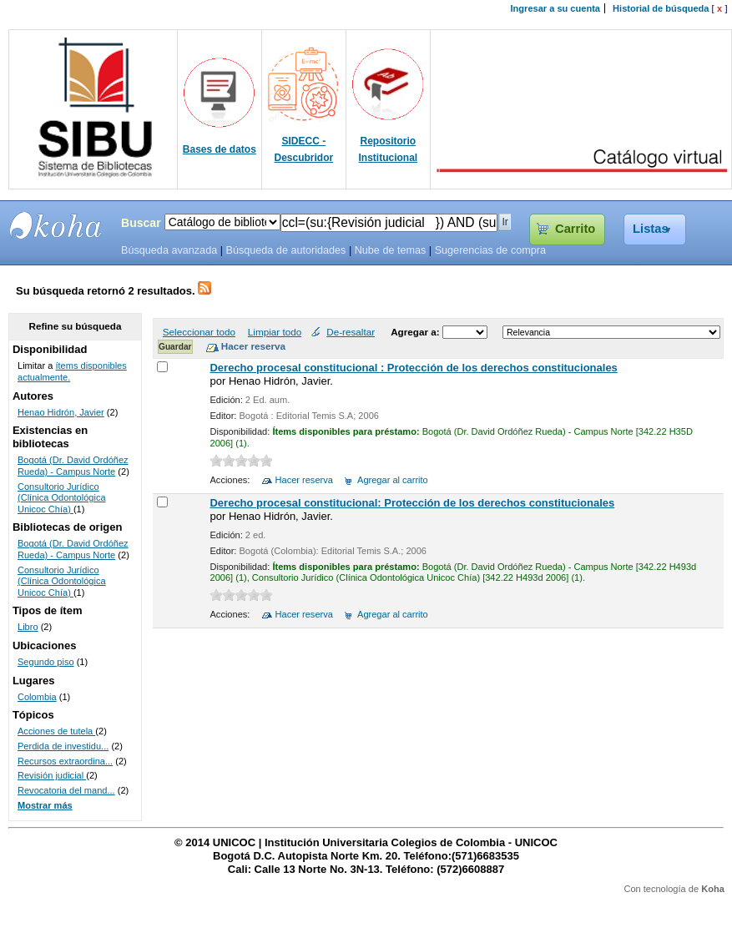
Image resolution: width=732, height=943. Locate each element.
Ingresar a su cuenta (555, 8)
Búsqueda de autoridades (285, 250)
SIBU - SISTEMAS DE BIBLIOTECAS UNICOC (56, 225)
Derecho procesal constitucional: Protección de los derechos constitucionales (412, 503)
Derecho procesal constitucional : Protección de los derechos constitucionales (413, 367)
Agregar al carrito (392, 480)
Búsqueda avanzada (169, 250)
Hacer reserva (304, 480)
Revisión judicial (52, 775)
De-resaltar (350, 331)
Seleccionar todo (199, 331)
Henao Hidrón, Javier (61, 412)
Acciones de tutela (56, 731)
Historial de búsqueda (661, 8)
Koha (712, 889)
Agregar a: (416, 331)
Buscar (141, 222)
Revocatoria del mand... (66, 790)
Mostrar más (45, 805)
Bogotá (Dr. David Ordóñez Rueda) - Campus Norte (73, 466)
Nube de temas (391, 250)
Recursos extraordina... (65, 761)
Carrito (575, 228)
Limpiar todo (274, 331)
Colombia (37, 697)
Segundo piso (46, 662)
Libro (28, 627)
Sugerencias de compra (490, 250)
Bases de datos (219, 149)
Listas (651, 228)
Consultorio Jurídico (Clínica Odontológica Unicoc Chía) (62, 498)
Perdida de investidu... (63, 746)
